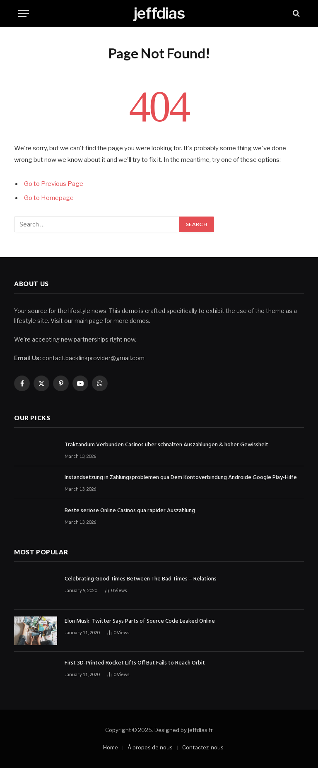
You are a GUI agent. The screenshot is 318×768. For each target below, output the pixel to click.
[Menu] (23, 13)
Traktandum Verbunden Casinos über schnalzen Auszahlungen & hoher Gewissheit (166, 445)
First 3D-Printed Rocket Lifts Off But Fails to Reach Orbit (135, 663)
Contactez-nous (203, 747)
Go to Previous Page (53, 184)
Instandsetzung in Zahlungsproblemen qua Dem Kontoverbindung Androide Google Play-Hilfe (181, 478)
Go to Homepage (49, 198)
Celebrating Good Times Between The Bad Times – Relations (141, 579)
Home (110, 747)
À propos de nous (150, 747)
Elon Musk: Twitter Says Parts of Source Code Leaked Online (140, 621)
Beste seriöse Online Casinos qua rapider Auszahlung (130, 511)
